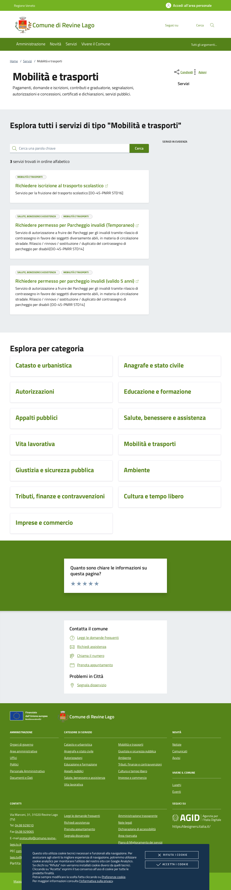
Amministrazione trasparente (137, 815)
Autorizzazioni (73, 757)
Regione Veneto (24, 5)
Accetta (171, 864)
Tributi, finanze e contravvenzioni (140, 764)
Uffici (13, 757)
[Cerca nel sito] (212, 25)
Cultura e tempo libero (132, 771)
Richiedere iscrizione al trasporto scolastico (61, 185)
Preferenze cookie (113, 876)
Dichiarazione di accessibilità (137, 829)
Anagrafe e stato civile (78, 751)
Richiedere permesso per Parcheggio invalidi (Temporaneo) (77, 225)
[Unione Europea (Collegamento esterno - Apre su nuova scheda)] (30, 716)
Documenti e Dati (21, 777)
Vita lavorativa (73, 784)
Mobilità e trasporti (130, 744)
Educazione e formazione (80, 764)
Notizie (176, 744)
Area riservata (127, 835)
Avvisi (176, 757)
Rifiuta (171, 855)
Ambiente (124, 757)
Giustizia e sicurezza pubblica (137, 751)
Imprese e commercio (132, 777)
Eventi (176, 791)
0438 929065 (24, 831)
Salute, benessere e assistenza (84, 777)
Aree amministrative (23, 751)
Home (14, 61)
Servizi (27, 61)
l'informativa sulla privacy (96, 880)
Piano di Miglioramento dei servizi (140, 842)
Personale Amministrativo (27, 771)
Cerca (139, 148)
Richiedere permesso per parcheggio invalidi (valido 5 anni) (77, 280)
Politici (14, 764)
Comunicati (179, 751)
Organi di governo (21, 744)
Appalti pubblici (73, 771)
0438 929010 (24, 825)
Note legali (125, 822)
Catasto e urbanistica (78, 744)
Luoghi (176, 784)
